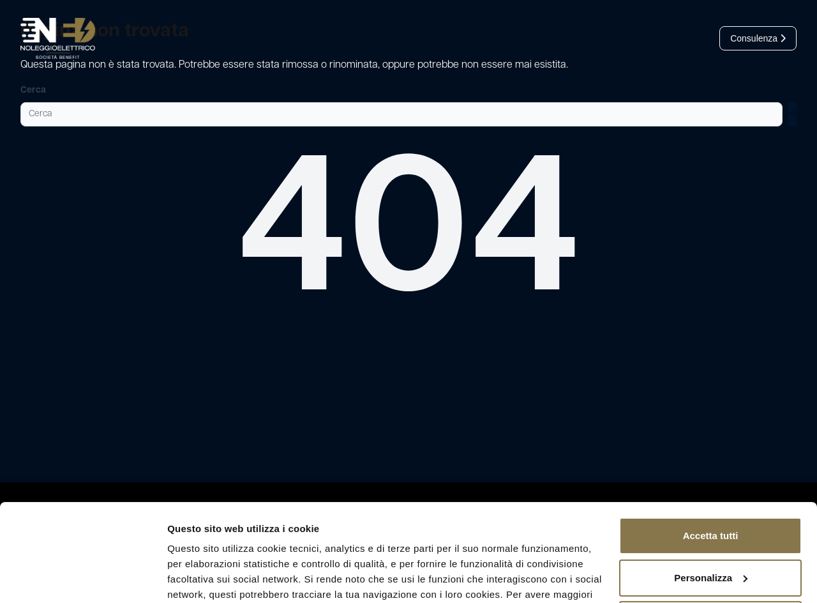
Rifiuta (711, 552)
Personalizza (710, 510)
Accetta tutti (710, 468)
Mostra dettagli (201, 577)
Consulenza (758, 38)
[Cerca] (401, 114)
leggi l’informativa (484, 542)
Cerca (33, 90)
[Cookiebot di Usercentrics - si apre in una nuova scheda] (83, 578)
